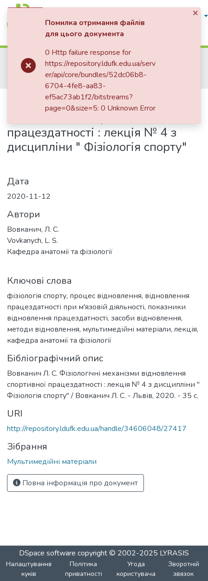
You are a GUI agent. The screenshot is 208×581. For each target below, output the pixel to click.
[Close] (196, 13)
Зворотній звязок (183, 569)
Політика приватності (83, 569)
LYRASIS (174, 553)
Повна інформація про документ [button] (75, 483)
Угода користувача (136, 569)
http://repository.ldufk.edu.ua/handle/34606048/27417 (97, 429)
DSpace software (48, 553)
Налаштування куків (29, 569)
